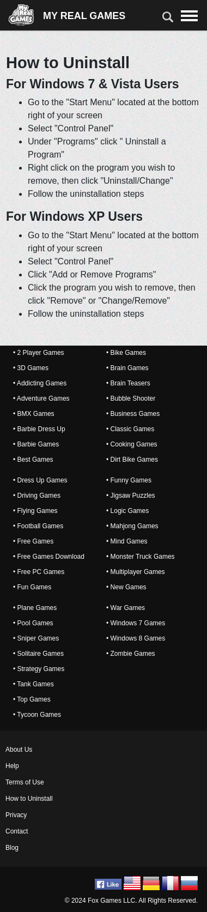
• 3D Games (30, 368)
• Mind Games (127, 541)
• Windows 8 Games (135, 638)
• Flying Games (35, 511)
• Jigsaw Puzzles (130, 495)
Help (12, 766)
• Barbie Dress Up (39, 429)
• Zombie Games (130, 653)
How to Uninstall (29, 798)
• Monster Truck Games (140, 556)
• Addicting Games (39, 383)
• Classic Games (130, 429)
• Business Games (133, 414)
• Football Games (38, 526)
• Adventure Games (41, 398)
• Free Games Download (48, 556)
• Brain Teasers (128, 383)
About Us (18, 749)
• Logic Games (127, 511)
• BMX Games (33, 414)
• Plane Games (35, 608)
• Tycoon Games (37, 714)
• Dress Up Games (40, 480)
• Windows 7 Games (135, 623)
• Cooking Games (131, 444)
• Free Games (33, 541)
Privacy (16, 815)
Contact (16, 831)
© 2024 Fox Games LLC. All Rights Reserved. (131, 900)
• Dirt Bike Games (132, 459)
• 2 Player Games (38, 353)
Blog (12, 847)
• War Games (125, 608)
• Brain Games (127, 368)
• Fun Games (32, 587)
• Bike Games (126, 353)
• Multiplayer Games (135, 572)
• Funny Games (128, 480)
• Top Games (32, 699)
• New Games (126, 587)
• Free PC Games (38, 572)
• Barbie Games (36, 444)
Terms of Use (24, 782)
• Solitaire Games (38, 653)
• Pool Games (33, 623)
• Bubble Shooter (130, 398)
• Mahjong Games (132, 526)
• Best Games (33, 459)
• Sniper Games (36, 638)
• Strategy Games (38, 669)
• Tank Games (33, 684)
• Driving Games (36, 495)
